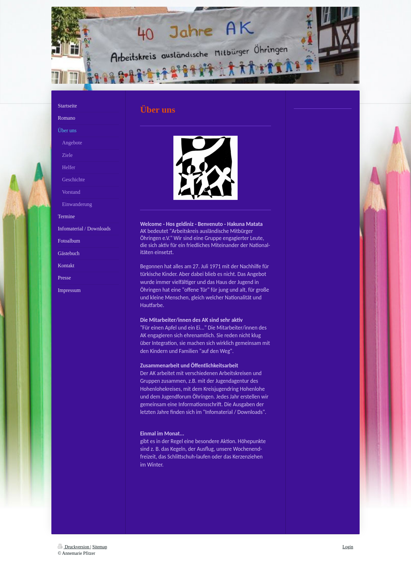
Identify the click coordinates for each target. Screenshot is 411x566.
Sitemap (99, 547)
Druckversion (74, 547)
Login (348, 547)
